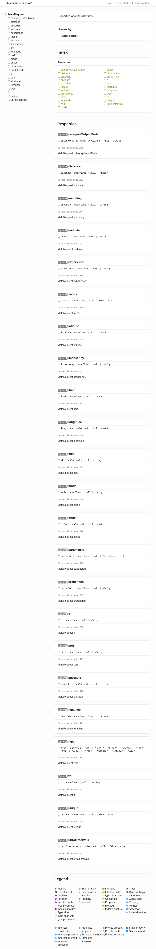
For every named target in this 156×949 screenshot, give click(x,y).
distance (15, 22)
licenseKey (17, 44)
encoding (16, 25)
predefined (17, 70)
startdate (16, 81)
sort (13, 77)
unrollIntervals (19, 99)
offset (14, 62)
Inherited (123, 3)
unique (14, 96)
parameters (17, 66)
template (15, 85)
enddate (15, 29)
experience (17, 33)
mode (14, 59)
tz (12, 92)
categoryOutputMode (23, 18)
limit (13, 47)
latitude (15, 40)
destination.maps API (19, 3)
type (13, 88)
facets (14, 36)
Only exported (142, 3)
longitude (16, 51)
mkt (13, 55)
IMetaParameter (112, 556)
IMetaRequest (16, 14)
